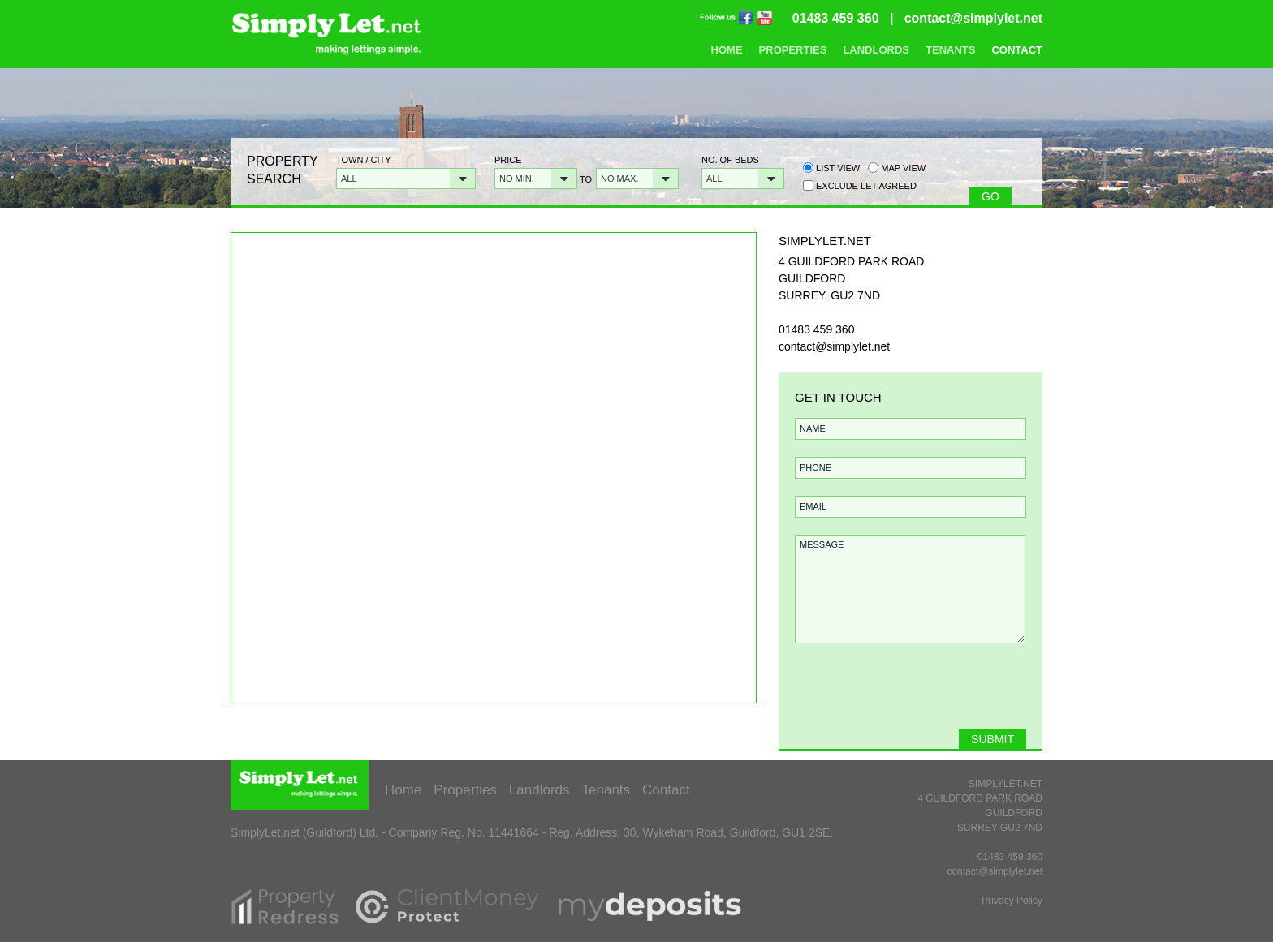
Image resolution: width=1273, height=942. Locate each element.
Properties (793, 50)
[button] (406, 178)
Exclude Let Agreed (866, 186)
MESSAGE (910, 589)
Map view (897, 167)
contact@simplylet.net (973, 18)
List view (831, 167)
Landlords (876, 50)
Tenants (950, 50)
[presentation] (908, 694)
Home (727, 50)
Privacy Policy (1012, 900)
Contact (1016, 50)
